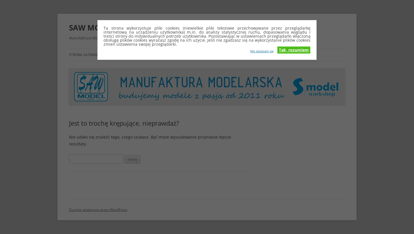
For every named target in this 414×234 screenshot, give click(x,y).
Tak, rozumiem (294, 50)
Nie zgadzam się (262, 51)
